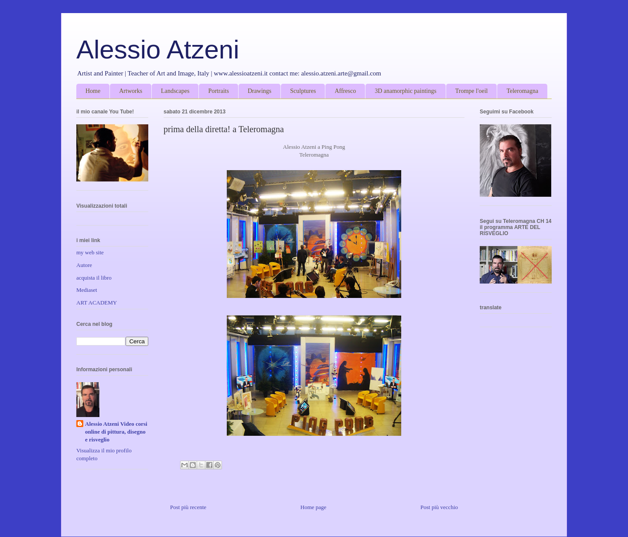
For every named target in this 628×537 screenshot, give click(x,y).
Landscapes (175, 91)
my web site (90, 252)
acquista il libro (94, 277)
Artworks (130, 91)
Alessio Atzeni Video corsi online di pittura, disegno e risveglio (116, 432)
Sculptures (303, 91)
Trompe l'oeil (471, 91)
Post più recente (188, 507)
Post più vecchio (439, 507)
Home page (313, 507)
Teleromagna (522, 91)
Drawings (259, 91)
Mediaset (86, 290)
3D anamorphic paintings (406, 91)
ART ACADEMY (96, 302)
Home (92, 91)
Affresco (345, 91)
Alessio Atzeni (157, 49)
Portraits (218, 91)
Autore (84, 265)
